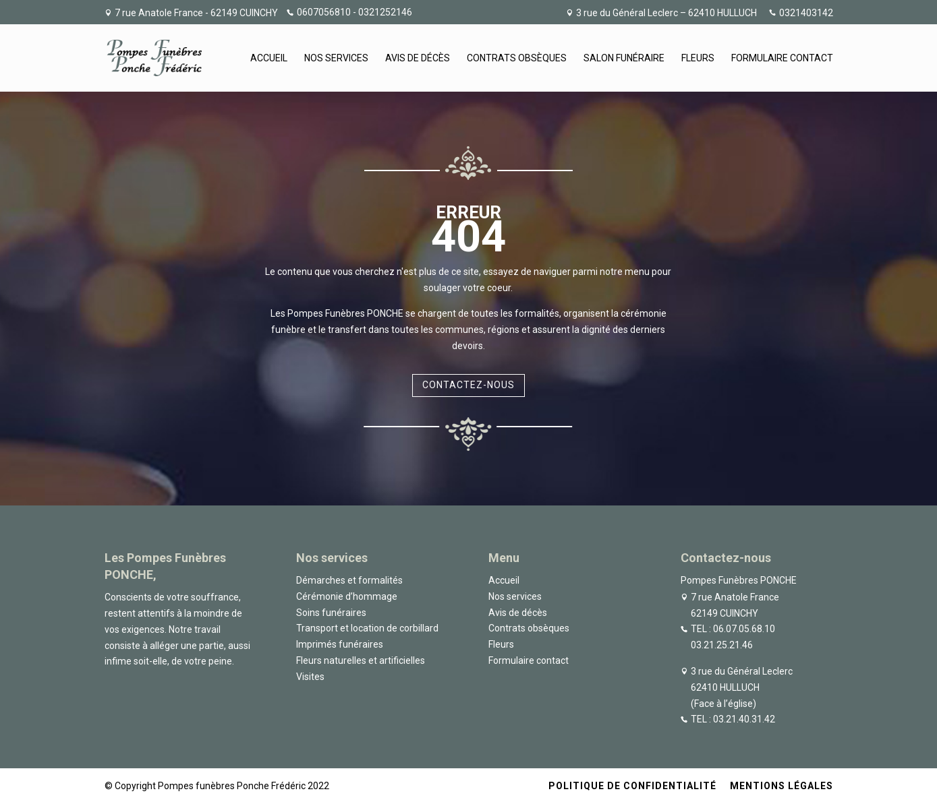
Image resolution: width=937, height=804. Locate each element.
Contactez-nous (468, 384)
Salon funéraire (624, 58)
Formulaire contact (782, 58)
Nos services (336, 58)
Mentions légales (781, 785)
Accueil (268, 58)
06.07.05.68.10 (744, 628)
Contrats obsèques (517, 58)
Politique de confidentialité (632, 785)
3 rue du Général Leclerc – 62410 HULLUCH (666, 13)
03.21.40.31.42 (744, 719)
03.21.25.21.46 (722, 645)
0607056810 (324, 12)
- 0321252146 (381, 12)
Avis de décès (417, 58)
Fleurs (697, 58)
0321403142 (806, 13)
